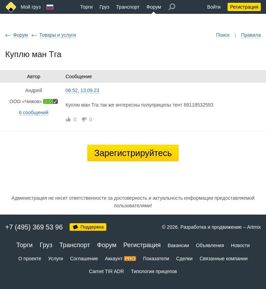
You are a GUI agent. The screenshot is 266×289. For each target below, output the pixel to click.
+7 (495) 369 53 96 (34, 227)
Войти (214, 7)
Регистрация (244, 7)
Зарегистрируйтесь (133, 153)
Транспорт (127, 7)
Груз (104, 7)
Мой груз (31, 7)
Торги (86, 7)
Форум (154, 7)
